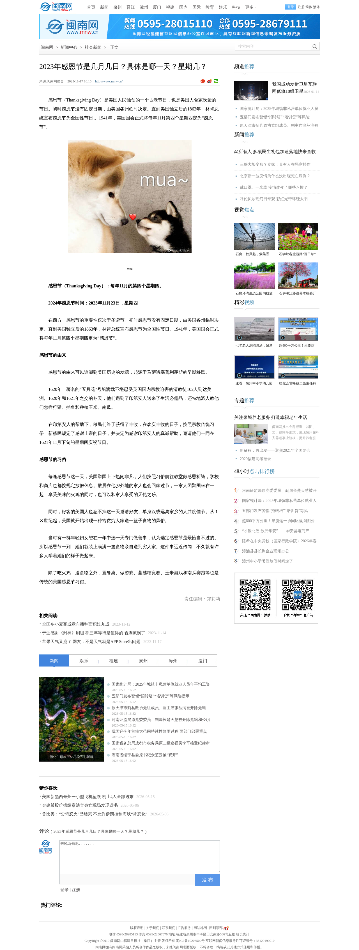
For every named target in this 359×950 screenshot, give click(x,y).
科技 (236, 7)
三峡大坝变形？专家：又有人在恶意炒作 (275, 164)
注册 (301, 7)
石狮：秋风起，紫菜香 (252, 254)
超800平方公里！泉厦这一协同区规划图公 (278, 521)
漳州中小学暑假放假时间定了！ (269, 561)
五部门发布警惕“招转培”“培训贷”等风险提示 (150, 696)
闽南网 (47, 47)
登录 (64, 889)
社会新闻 (93, 47)
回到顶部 (216, 928)
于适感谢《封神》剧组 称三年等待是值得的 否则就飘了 (93, 633)
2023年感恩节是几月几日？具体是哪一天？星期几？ (99, 831)
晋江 (130, 7)
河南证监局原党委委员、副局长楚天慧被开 (279, 490)
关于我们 (152, 928)
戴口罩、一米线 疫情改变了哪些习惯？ (274, 187)
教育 (210, 7)
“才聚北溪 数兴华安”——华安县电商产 (275, 531)
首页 (91, 7)
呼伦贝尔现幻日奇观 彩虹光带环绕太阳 (274, 199)
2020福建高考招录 (255, 459)
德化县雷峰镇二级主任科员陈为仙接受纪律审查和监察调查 (297, 383)
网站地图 (200, 928)
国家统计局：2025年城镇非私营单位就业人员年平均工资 (161, 684)
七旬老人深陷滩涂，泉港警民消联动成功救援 (254, 345)
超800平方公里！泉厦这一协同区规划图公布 (296, 345)
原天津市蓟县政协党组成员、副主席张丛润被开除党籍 (159, 708)
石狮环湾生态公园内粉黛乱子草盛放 (254, 293)
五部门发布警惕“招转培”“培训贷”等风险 (275, 117)
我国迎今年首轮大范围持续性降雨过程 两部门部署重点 (159, 731)
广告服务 (184, 928)
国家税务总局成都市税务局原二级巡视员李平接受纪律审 (161, 743)
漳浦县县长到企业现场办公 (265, 551)
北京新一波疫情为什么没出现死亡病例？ (275, 176)
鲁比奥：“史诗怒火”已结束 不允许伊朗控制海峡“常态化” (94, 814)
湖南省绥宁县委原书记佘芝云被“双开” (145, 755)
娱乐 (223, 7)
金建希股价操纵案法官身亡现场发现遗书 (80, 805)
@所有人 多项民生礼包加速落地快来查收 (275, 151)
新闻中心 (69, 47)
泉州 (117, 7)
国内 (183, 7)
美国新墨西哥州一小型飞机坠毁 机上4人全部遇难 (88, 796)
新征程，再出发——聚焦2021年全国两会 (275, 450)
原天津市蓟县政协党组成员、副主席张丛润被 (279, 125)
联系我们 (168, 928)
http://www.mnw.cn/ (109, 81)
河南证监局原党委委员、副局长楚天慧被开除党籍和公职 (161, 720)
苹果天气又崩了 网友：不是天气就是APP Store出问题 (91, 641)
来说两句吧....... (140, 857)
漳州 (144, 7)
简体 (308, 7)
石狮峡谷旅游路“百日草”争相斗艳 (297, 254)
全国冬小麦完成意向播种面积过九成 (75, 624)
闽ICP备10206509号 (190, 941)
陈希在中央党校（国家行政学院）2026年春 (279, 541)
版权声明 (137, 928)
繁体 (316, 7)
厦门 (157, 7)
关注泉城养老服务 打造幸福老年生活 (270, 417)
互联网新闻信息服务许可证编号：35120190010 (240, 941)
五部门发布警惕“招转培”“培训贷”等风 (275, 511)
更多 (249, 7)
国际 (196, 7)
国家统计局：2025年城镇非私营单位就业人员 (279, 109)
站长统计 (242, 934)
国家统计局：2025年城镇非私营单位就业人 (279, 501)
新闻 (104, 7)
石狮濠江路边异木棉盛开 (297, 293)
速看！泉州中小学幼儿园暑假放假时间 (254, 383)
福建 (170, 7)
